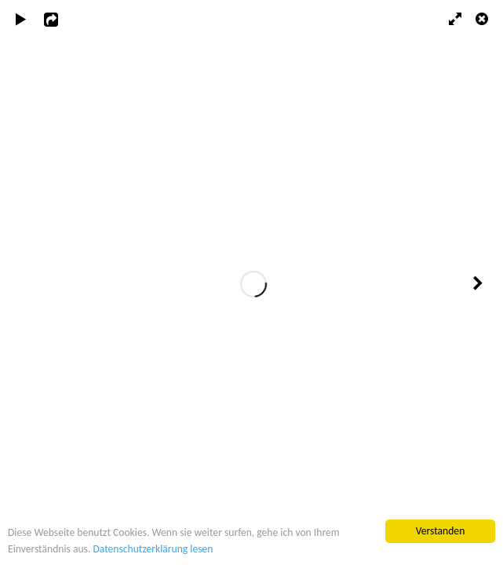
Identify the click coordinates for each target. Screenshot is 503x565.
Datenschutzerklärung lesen (153, 549)
